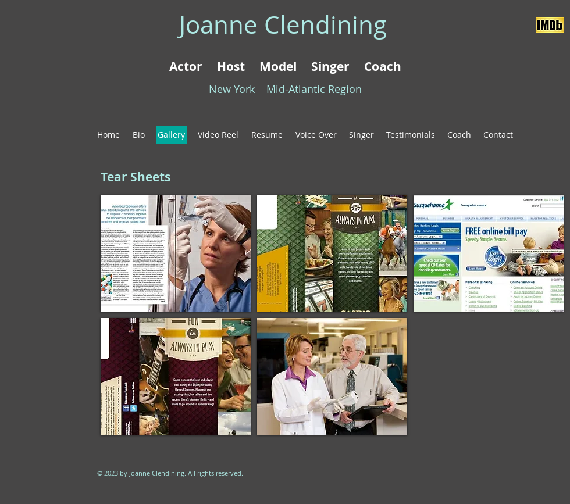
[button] (176, 253)
